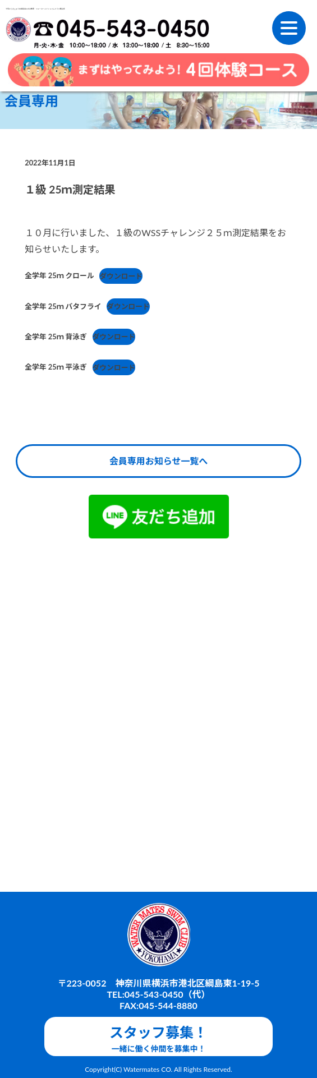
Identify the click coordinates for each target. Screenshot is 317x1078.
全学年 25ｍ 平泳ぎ (56, 367)
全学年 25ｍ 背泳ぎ (56, 336)
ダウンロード (121, 275)
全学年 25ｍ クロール (59, 275)
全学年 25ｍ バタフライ (63, 306)
